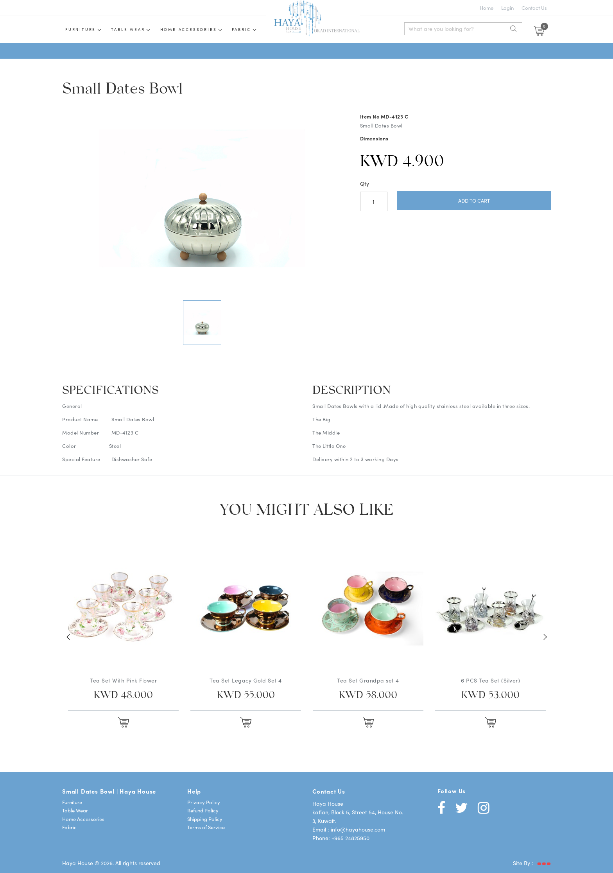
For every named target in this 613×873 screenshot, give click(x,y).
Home (486, 7)
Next (545, 637)
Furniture (80, 29)
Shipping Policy (204, 819)
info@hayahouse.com (358, 829)
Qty (364, 183)
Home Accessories (188, 29)
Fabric (241, 29)
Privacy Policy (203, 802)
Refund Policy (203, 810)
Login (507, 7)
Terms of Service (206, 827)
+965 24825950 (350, 838)
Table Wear (75, 810)
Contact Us (534, 7)
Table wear (128, 29)
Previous (68, 637)
